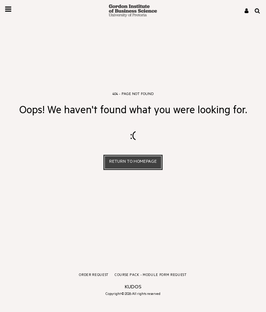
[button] (8, 10)
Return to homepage (133, 162)
